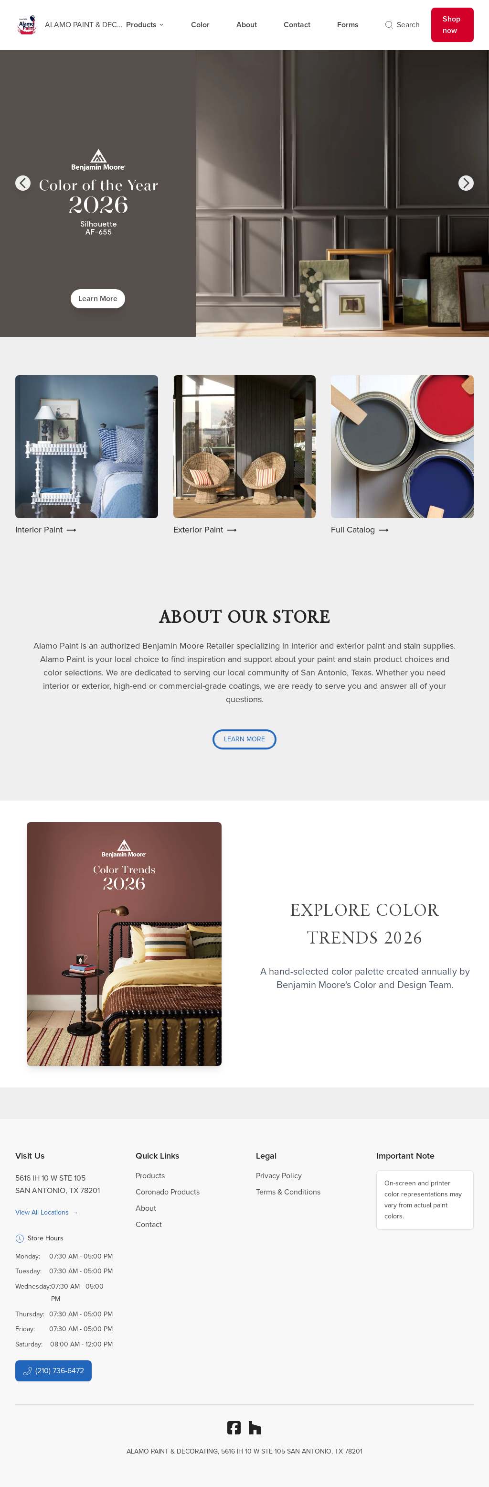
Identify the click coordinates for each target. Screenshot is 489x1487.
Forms (348, 24)
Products (145, 24)
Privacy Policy (279, 1175)
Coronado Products (168, 1191)
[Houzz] (255, 1427)
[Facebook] (234, 1427)
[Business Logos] (65, 24)
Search (402, 24)
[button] (23, 183)
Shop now (451, 24)
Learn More (97, 298)
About (246, 24)
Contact (297, 24)
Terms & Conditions (288, 1191)
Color (200, 24)
